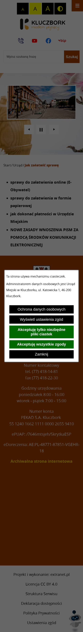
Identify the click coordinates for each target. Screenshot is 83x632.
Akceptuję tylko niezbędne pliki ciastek (41, 331)
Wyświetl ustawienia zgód (41, 319)
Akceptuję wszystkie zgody (41, 344)
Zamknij (41, 354)
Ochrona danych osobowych (42, 309)
